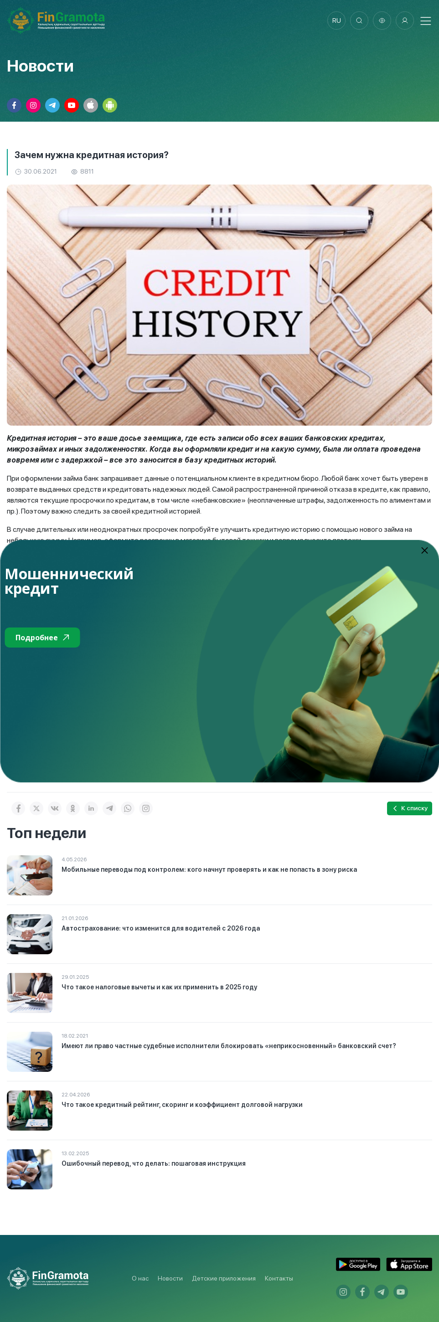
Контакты (279, 1278)
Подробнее (42, 637)
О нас (140, 1278)
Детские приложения (224, 1278)
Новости (170, 1278)
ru (336, 20)
